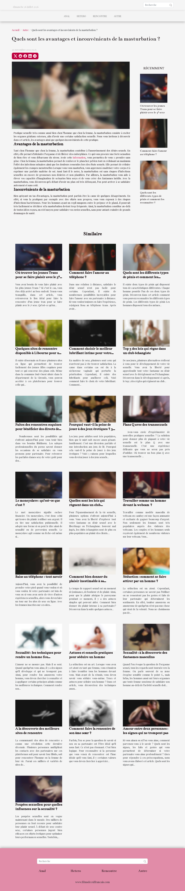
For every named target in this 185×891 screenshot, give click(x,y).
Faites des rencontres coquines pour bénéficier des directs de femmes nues (38, 429)
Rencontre (100, 16)
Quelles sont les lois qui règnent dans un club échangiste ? (87, 505)
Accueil (15, 30)
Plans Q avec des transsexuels (145, 425)
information (79, 157)
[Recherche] (158, 5)
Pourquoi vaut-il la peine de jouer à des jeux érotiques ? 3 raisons (91, 429)
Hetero (81, 16)
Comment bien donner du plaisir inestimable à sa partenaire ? (88, 581)
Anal (67, 16)
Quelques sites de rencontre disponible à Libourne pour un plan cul (38, 353)
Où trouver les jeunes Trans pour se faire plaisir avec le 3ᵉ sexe (152, 109)
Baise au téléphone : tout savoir (38, 577)
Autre (117, 16)
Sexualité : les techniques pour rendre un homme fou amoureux (38, 657)
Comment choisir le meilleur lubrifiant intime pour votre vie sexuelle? (90, 353)
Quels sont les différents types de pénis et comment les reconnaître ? (145, 277)
